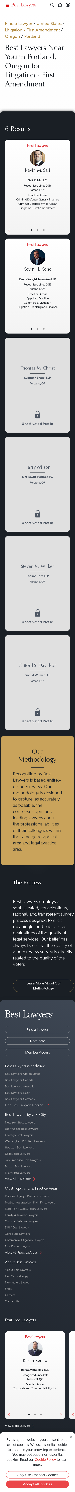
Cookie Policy (45, 1460)
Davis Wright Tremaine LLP (37, 279)
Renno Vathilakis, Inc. (35, 1370)
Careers (10, 1295)
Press (8, 1288)
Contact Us (12, 1301)
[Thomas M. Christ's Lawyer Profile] (37, 376)
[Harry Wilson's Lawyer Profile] (37, 475)
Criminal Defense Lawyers (21, 1221)
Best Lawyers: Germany (20, 1099)
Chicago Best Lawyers (19, 1135)
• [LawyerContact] (44, 230)
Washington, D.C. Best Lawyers (25, 1141)
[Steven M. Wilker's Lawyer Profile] (37, 574)
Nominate (37, 1041)
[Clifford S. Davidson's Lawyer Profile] (37, 673)
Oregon (12, 36)
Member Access (37, 1052)
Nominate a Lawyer (17, 1282)
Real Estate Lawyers (17, 1246)
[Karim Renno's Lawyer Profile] (35, 1351)
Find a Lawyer (18, 23)
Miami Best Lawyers (17, 1172)
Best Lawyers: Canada (19, 1080)
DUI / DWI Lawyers (17, 1227)
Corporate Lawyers (17, 1233)
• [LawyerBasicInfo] (31, 230)
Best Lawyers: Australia (19, 1086)
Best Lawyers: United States (22, 1073)
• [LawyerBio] (37, 230)
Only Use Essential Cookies (37, 1475)
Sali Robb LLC (37, 180)
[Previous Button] (8, 187)
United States (49, 23)
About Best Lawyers (18, 1269)
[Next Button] (66, 187)
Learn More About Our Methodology (43, 985)
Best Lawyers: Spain (17, 1092)
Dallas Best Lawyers (17, 1153)
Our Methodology (16, 1276)
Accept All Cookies (37, 1484)
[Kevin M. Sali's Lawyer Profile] (37, 160)
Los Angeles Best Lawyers (21, 1128)
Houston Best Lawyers (19, 1147)
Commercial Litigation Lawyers (24, 1240)
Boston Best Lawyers (18, 1166)
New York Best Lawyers (20, 1122)
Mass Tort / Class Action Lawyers (26, 1208)
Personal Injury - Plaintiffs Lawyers (27, 1196)
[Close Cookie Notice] (70, 1436)
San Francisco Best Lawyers (23, 1160)
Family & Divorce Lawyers (21, 1215)
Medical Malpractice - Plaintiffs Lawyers (30, 1202)
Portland (32, 36)
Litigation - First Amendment (32, 29)
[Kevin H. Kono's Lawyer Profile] (37, 259)
